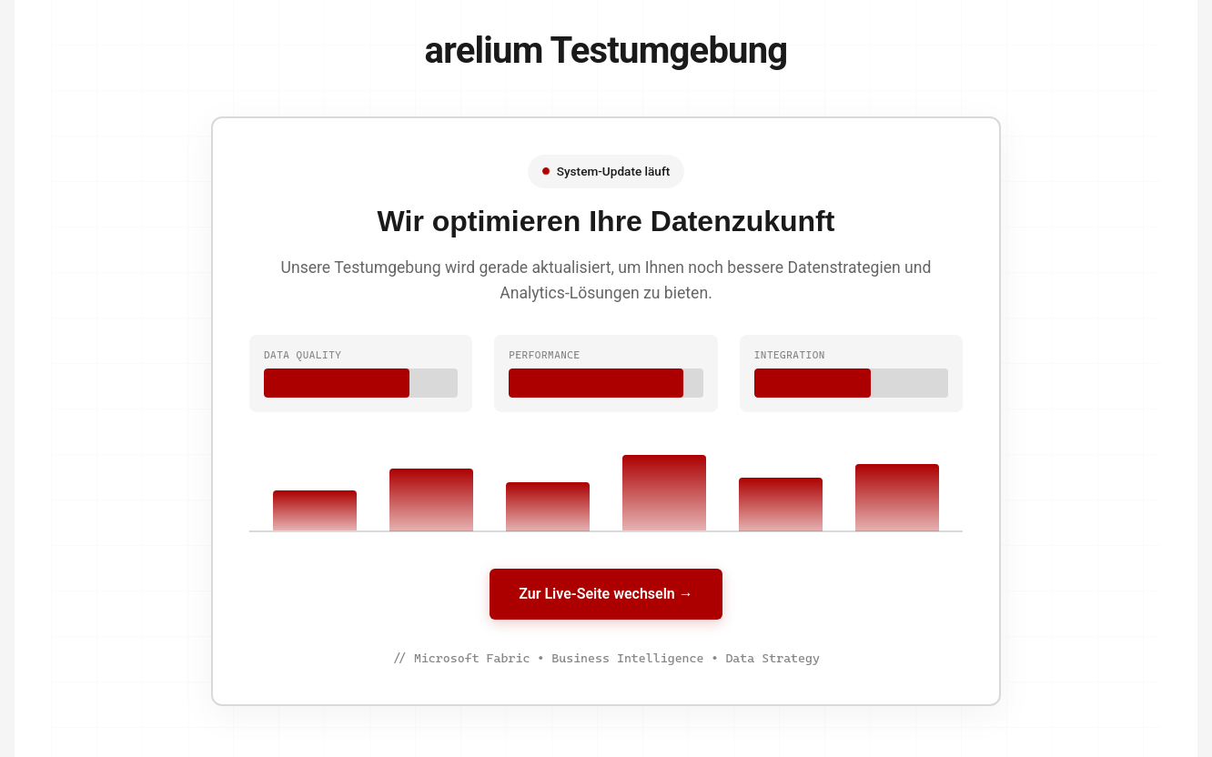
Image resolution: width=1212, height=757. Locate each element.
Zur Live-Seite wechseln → (605, 593)
